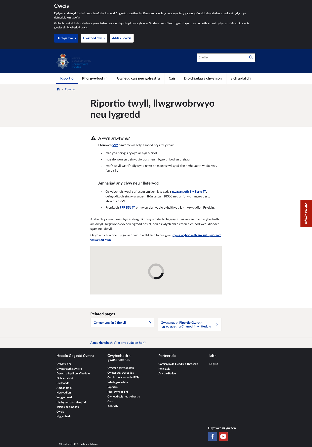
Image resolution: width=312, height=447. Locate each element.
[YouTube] (223, 436)
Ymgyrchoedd (65, 397)
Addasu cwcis (121, 38)
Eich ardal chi (65, 378)
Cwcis (60, 411)
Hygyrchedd (64, 416)
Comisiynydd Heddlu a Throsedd (178, 364)
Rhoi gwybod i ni (117, 392)
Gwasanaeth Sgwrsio (69, 368)
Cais (110, 401)
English (213, 364)
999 (115, 145)
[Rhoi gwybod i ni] (95, 78)
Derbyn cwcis (66, 38)
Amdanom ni (64, 388)
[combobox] (226, 57)
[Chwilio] (251, 57)
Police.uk (164, 368)
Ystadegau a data (117, 382)
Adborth (112, 406)
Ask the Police (167, 373)
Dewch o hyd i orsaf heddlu (73, 373)
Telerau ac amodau (68, 407)
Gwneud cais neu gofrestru (123, 396)
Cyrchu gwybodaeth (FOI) (123, 377)
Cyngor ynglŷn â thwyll (123, 322)
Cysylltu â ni (64, 364)
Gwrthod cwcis (94, 38)
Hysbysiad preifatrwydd (71, 402)
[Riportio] (67, 78)
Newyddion (64, 392)
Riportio (70, 89)
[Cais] (172, 78)
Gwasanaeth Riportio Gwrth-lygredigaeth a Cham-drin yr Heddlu (190, 324)
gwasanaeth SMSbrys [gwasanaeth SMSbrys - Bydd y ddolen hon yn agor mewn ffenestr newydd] (189, 191)
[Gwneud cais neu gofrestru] (139, 78)
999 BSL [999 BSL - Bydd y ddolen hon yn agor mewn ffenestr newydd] (127, 207)
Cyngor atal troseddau (120, 372)
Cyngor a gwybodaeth (120, 368)
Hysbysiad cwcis (77, 27)
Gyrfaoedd (63, 383)
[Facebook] (212, 436)
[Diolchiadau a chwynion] (203, 78)
